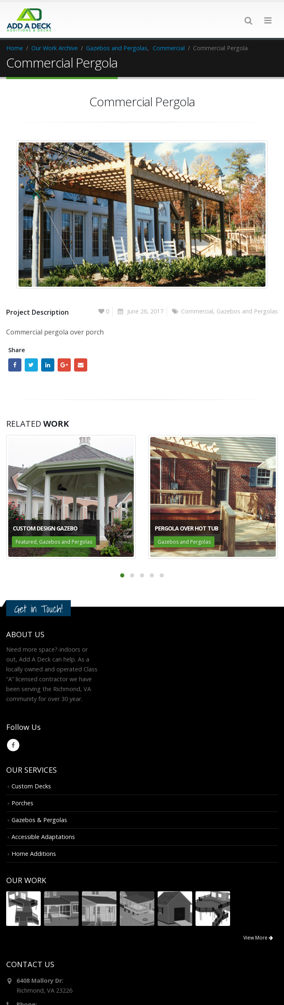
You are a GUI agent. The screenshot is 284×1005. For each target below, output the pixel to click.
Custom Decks (31, 786)
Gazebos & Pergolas (39, 819)
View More (258, 937)
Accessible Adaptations (43, 836)
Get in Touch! (38, 608)
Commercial (197, 311)
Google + (64, 364)
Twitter (31, 364)
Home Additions (34, 853)
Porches (22, 802)
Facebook (14, 364)
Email (80, 364)
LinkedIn (47, 364)
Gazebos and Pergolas (247, 311)
